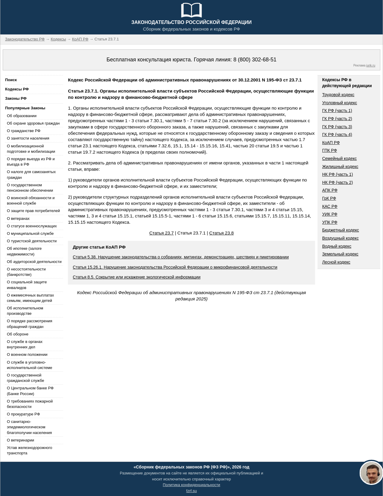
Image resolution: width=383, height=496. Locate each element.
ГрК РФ (329, 198)
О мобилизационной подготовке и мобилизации (31, 149)
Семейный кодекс (339, 158)
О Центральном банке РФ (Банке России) (30, 391)
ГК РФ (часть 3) (337, 126)
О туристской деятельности (32, 241)
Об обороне (17, 334)
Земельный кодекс (340, 254)
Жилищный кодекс (340, 166)
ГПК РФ (329, 150)
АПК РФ (330, 190)
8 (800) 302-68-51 (254, 60)
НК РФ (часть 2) (337, 182)
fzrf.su (191, 491)
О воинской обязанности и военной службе (30, 200)
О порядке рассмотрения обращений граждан (29, 324)
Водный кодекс (337, 246)
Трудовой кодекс (338, 94)
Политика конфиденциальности (191, 485)
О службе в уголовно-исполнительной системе (29, 365)
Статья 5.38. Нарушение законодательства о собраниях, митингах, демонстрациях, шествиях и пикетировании (181, 257)
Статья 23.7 (161, 232)
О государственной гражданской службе (25, 378)
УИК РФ (330, 214)
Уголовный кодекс (339, 102)
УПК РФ (330, 222)
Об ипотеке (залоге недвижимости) (24, 251)
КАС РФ (330, 206)
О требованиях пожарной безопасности (30, 404)
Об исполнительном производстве (25, 311)
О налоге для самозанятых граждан (31, 174)
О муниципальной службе (30, 233)
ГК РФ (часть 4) (337, 134)
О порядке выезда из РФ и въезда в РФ (31, 162)
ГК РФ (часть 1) (337, 110)
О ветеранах (18, 218)
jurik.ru (370, 65)
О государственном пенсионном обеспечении (30, 188)
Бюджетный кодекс (340, 230)
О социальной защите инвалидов (27, 285)
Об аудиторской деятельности (34, 261)
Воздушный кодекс (340, 238)
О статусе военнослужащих (32, 226)
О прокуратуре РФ (23, 414)
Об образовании (22, 116)
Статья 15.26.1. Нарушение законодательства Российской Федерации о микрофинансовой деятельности (175, 267)
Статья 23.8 (221, 232)
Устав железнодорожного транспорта (29, 450)
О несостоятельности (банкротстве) (26, 272)
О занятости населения (28, 138)
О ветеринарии (20, 440)
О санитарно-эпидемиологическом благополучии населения (29, 427)
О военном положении (27, 354)
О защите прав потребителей (33, 210)
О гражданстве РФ (23, 130)
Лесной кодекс (336, 262)
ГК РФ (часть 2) (337, 118)
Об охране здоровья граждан (33, 123)
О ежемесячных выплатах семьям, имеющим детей (30, 298)
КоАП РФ (331, 142)
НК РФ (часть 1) (337, 174)
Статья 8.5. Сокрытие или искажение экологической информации (136, 277)
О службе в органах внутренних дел (24, 344)
